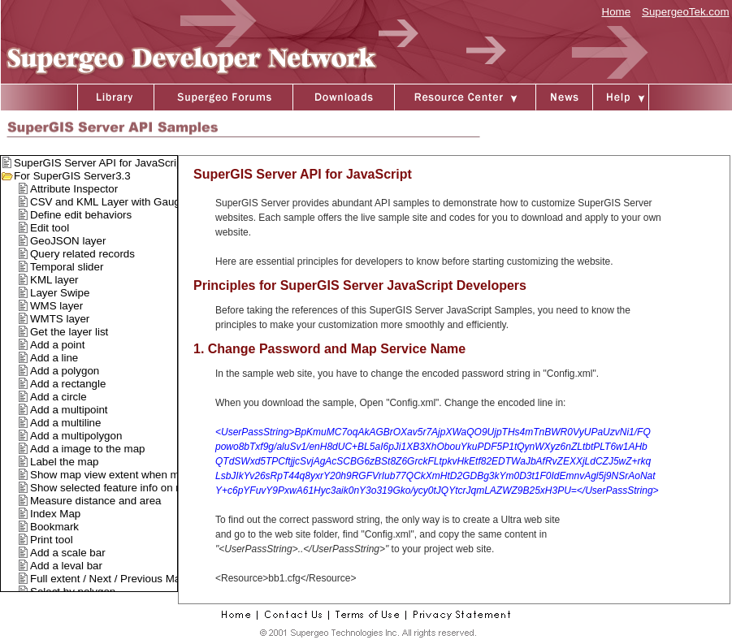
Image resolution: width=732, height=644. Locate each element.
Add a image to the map (87, 449)
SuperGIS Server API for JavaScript (99, 163)
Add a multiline (65, 423)
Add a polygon (64, 371)
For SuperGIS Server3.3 (72, 176)
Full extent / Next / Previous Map (108, 579)
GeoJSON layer (68, 241)
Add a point (57, 345)
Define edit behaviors (81, 215)
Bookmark (54, 527)
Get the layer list (69, 332)
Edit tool (49, 228)
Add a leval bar (66, 566)
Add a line (54, 358)
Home (616, 12)
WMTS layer (59, 319)
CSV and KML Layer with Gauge (108, 202)
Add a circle (58, 397)
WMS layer (56, 306)
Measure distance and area (96, 501)
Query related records (82, 254)
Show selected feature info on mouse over (131, 488)
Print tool (51, 540)
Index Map (55, 514)
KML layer (54, 280)
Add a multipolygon (76, 436)
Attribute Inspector (74, 189)
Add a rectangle (68, 384)
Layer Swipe (59, 293)
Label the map (64, 462)
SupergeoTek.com (685, 12)
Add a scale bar (68, 553)
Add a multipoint (69, 410)
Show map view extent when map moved (128, 475)
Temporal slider (66, 267)
